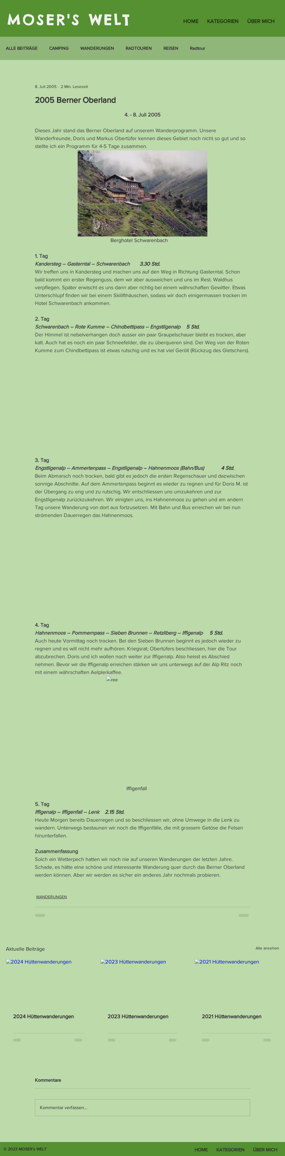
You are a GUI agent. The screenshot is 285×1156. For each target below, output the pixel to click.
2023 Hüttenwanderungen (138, 1016)
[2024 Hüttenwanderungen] (48, 982)
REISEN (170, 48)
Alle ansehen (267, 948)
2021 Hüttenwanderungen (231, 1016)
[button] (223, 21)
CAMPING (59, 48)
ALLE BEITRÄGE (22, 48)
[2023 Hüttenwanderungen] (143, 982)
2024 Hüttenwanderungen (43, 1016)
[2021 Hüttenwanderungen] (237, 982)
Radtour (197, 48)
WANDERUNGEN (97, 48)
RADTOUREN (139, 48)
